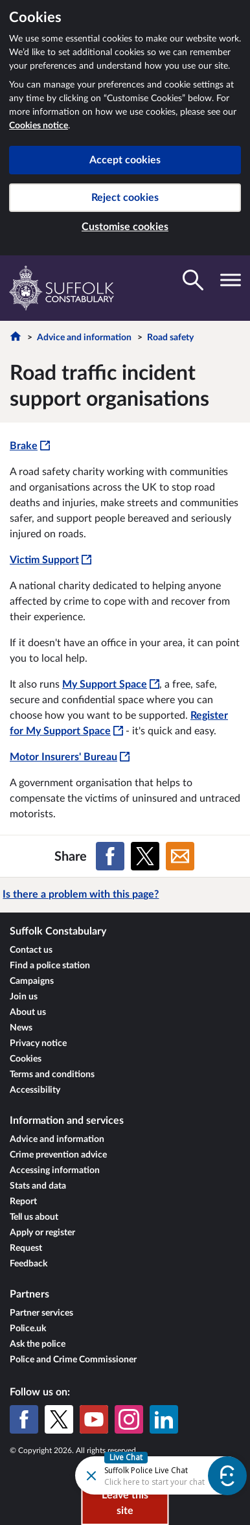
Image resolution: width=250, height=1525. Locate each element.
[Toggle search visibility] (193, 280)
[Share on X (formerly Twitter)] (145, 856)
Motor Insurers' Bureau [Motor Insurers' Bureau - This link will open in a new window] (70, 757)
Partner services (41, 1313)
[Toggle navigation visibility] (230, 280)
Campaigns (32, 981)
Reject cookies (125, 197)
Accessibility (35, 1090)
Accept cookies (125, 160)
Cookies (25, 1059)
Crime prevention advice (58, 1154)
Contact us (31, 950)
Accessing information (55, 1170)
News (21, 1027)
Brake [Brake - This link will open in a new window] (30, 446)
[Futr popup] (138, 1474)
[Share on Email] (180, 856)
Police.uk (28, 1328)
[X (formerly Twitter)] (59, 1419)
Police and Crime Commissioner (73, 1359)
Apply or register (42, 1232)
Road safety (170, 337)
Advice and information (84, 337)
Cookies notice (38, 125)
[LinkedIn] (164, 1419)
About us (28, 1012)
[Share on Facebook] (110, 856)
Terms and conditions (52, 1074)
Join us (24, 996)
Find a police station (50, 965)
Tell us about (34, 1217)
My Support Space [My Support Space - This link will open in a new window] (110, 684)
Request (26, 1248)
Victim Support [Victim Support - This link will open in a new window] (50, 560)
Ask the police (37, 1344)
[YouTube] (94, 1419)
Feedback (28, 1263)
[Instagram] (129, 1419)
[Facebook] (24, 1419)
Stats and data (38, 1186)
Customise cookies (125, 227)
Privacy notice (38, 1043)
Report (23, 1201)
